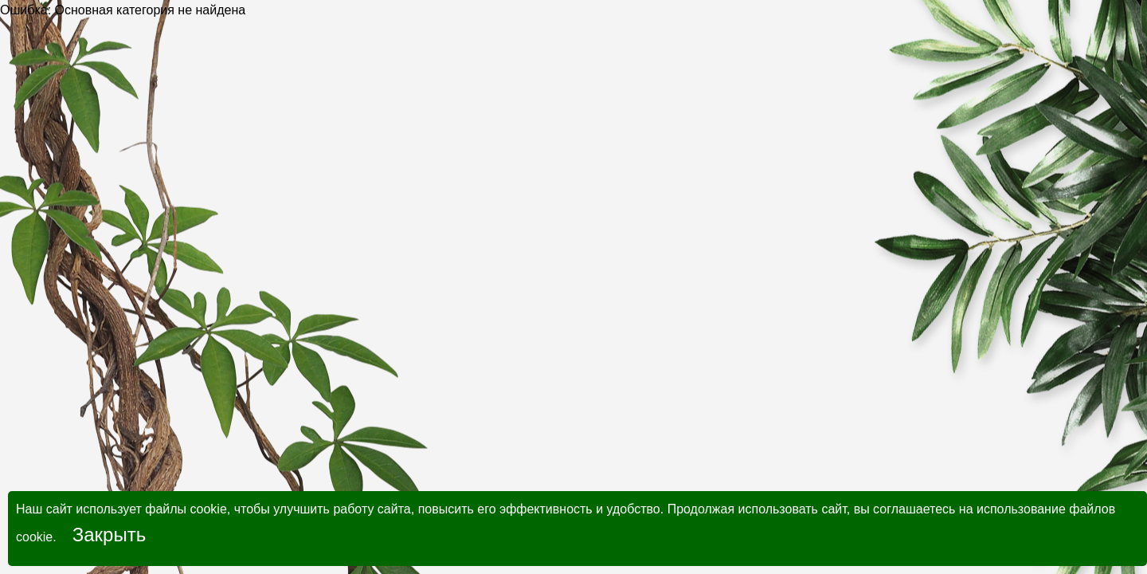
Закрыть (109, 534)
